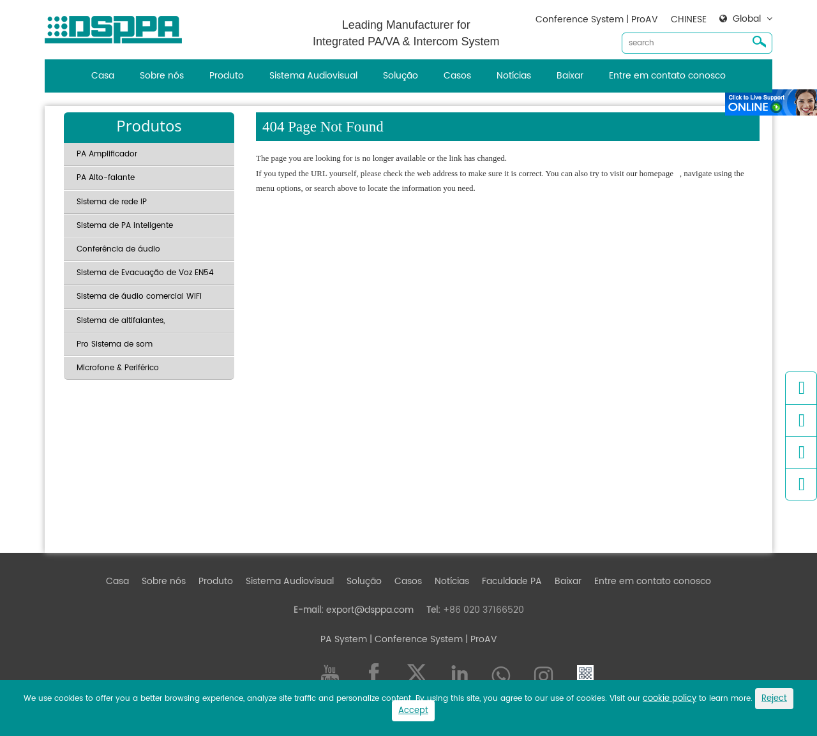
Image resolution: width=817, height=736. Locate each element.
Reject (774, 698)
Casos (457, 75)
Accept (413, 710)
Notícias (514, 75)
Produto (226, 75)
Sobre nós (162, 75)
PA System (343, 639)
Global (747, 19)
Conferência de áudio (118, 249)
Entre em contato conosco (667, 75)
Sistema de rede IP (112, 202)
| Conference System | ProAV (432, 639)
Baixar (570, 75)
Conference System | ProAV (597, 19)
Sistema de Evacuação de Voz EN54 (145, 273)
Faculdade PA (512, 581)
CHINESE (689, 19)
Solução (400, 75)
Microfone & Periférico (118, 368)
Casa (102, 75)
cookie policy (669, 698)
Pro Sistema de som (115, 344)
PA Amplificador (107, 154)
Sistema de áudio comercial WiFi (139, 296)
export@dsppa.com (370, 610)
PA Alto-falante (106, 178)
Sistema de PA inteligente (125, 226)
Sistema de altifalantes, (121, 321)
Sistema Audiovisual (313, 75)
